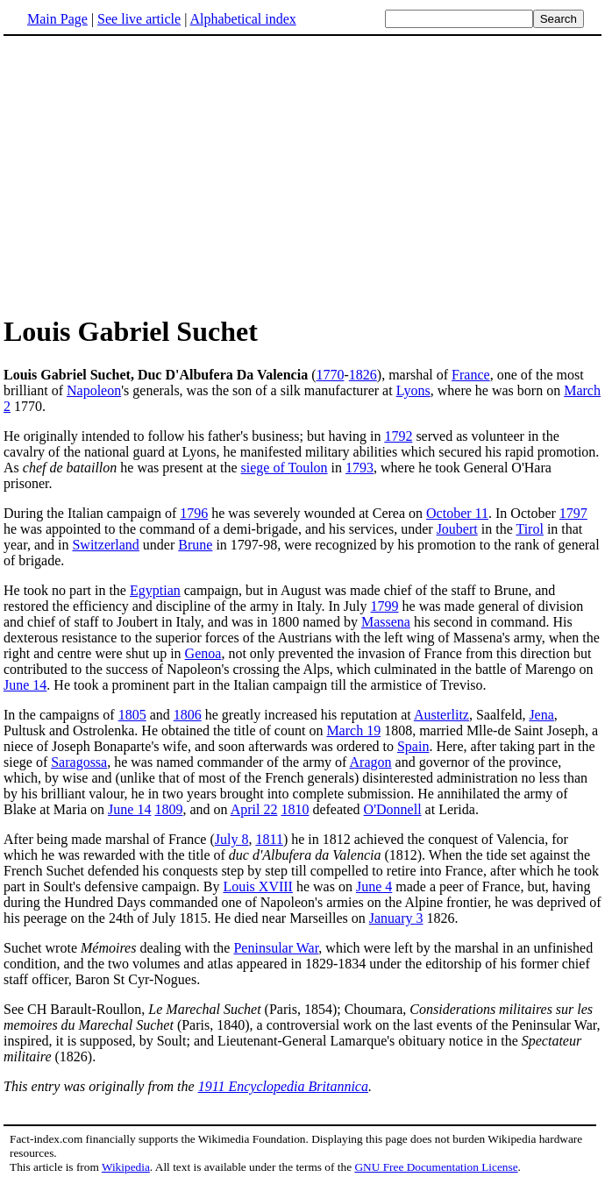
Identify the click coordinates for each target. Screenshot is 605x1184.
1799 (385, 606)
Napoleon (94, 390)
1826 (363, 374)
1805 (132, 714)
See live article (139, 18)
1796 (194, 513)
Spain (413, 746)
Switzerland (105, 544)
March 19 (353, 730)
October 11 (457, 513)
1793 (359, 467)
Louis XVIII (258, 886)
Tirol (529, 528)
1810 (295, 809)
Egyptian (155, 590)
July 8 (232, 839)
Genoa (203, 653)
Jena (541, 714)
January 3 (396, 918)
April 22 (254, 809)
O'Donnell (393, 809)
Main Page (57, 18)
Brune (195, 544)
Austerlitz (441, 714)
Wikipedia (126, 1166)
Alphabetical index (242, 18)
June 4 (374, 886)
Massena (385, 621)
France (471, 374)
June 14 (25, 684)
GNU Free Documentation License (435, 1166)
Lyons (413, 390)
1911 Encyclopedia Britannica (283, 1086)
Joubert (457, 528)
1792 (398, 436)
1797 (573, 513)
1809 (168, 809)
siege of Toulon (284, 467)
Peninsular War (275, 947)
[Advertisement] (302, 174)
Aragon (371, 762)
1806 (188, 714)
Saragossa (79, 762)
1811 (268, 839)
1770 (330, 374)
